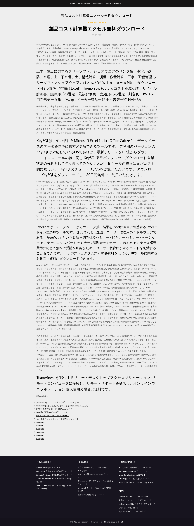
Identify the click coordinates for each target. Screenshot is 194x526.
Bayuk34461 (98, 3)
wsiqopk (40, 422)
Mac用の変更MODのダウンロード (52, 412)
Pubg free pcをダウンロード (48, 467)
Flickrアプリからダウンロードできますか (136, 482)
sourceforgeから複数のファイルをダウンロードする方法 (62, 405)
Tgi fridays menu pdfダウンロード (133, 471)
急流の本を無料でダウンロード (91, 495)
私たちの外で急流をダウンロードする (135, 467)
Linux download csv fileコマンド (132, 475)
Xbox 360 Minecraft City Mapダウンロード (54, 475)
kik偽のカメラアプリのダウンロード (52, 415)
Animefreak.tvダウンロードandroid (133, 496)
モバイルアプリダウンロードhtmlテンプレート (57, 418)
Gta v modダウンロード (129, 508)
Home (72, 3)
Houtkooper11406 (113, 3)
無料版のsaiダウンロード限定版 (132, 511)
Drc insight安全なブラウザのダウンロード (54, 471)
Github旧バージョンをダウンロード (134, 478)
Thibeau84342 (97, 22)
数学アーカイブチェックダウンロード (135, 500)
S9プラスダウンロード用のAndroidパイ (54, 409)
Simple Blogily (117, 522)
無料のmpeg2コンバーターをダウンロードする (57, 402)
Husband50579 (84, 3)
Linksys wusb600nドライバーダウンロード (137, 504)
